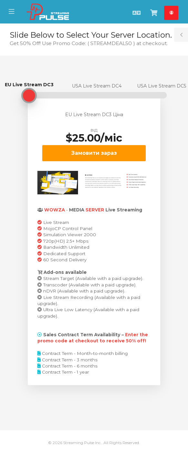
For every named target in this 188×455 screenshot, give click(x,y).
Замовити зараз (94, 153)
